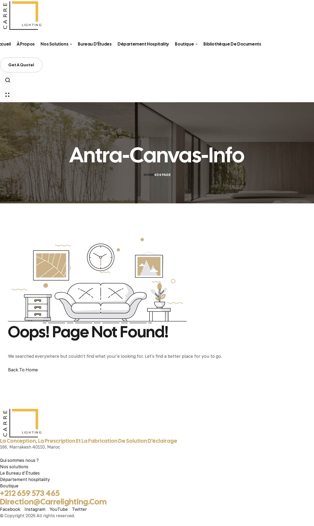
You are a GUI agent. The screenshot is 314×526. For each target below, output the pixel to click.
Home (149, 174)
